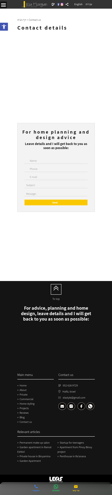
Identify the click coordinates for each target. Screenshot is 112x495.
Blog (22, 417)
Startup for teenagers (72, 442)
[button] (4, 27)
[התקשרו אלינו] (36, 488)
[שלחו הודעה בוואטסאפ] (56, 488)
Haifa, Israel (67, 391)
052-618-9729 (68, 385)
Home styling (27, 403)
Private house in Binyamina (35, 456)
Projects (24, 408)
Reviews (24, 412)
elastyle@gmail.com (72, 397)
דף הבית (21, 20)
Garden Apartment (30, 461)
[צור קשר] (76, 488)
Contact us (26, 422)
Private (24, 394)
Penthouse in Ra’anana (73, 456)
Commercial (26, 399)
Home (23, 385)
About (23, 390)
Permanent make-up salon (35, 442)
